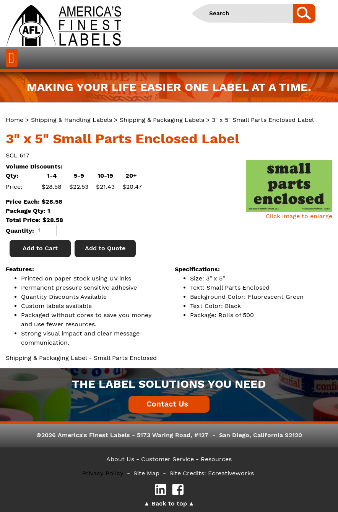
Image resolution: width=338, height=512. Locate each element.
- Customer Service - (167, 459)
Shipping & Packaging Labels (162, 119)
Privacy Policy (102, 473)
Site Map (146, 473)
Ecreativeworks (231, 473)
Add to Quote (105, 248)
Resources (216, 459)
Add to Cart (40, 248)
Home (14, 119)
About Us (120, 459)
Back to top (169, 503)
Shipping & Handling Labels (71, 119)
